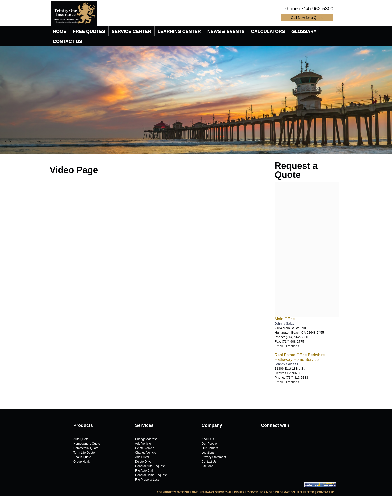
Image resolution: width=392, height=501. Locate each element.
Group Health (82, 461)
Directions (292, 346)
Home (59, 31)
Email (280, 346)
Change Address (146, 439)
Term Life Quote (84, 452)
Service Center (131, 31)
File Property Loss (147, 479)
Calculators (268, 31)
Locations (208, 452)
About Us (208, 439)
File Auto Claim (145, 470)
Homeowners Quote (87, 443)
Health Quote (82, 457)
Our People (209, 443)
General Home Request (151, 475)
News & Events (226, 31)
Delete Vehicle (144, 448)
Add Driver (142, 457)
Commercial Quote (86, 448)
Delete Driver (144, 461)
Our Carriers (210, 448)
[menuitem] (60, 31)
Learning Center (179, 31)
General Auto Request (150, 466)
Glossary (304, 31)
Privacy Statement (214, 457)
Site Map (208, 466)
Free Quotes (89, 31)
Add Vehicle (143, 443)
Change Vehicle (145, 452)
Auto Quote (81, 439)
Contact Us (67, 41)
